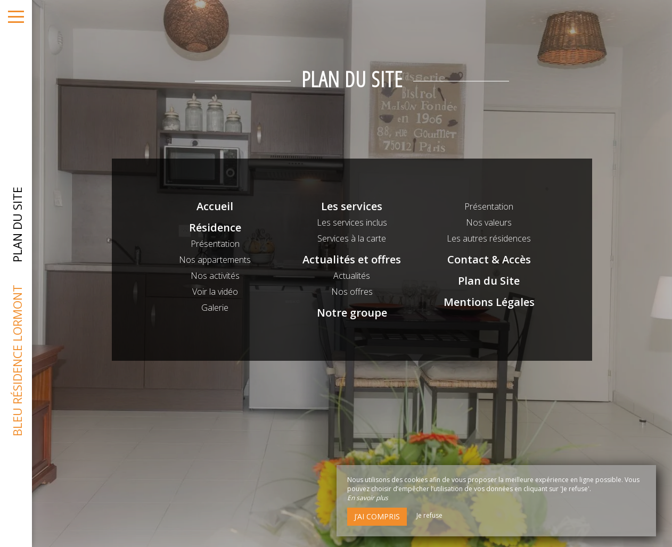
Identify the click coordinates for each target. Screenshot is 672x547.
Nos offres (352, 291)
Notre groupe (352, 312)
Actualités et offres (351, 259)
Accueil (214, 206)
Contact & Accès (489, 259)
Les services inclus (352, 222)
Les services (351, 206)
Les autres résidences (489, 238)
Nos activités (215, 275)
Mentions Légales (489, 302)
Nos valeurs (489, 222)
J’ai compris (377, 516)
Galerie (214, 307)
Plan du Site (489, 281)
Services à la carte (351, 238)
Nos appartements (215, 260)
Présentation (215, 244)
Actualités (351, 275)
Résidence (215, 227)
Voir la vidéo (215, 291)
